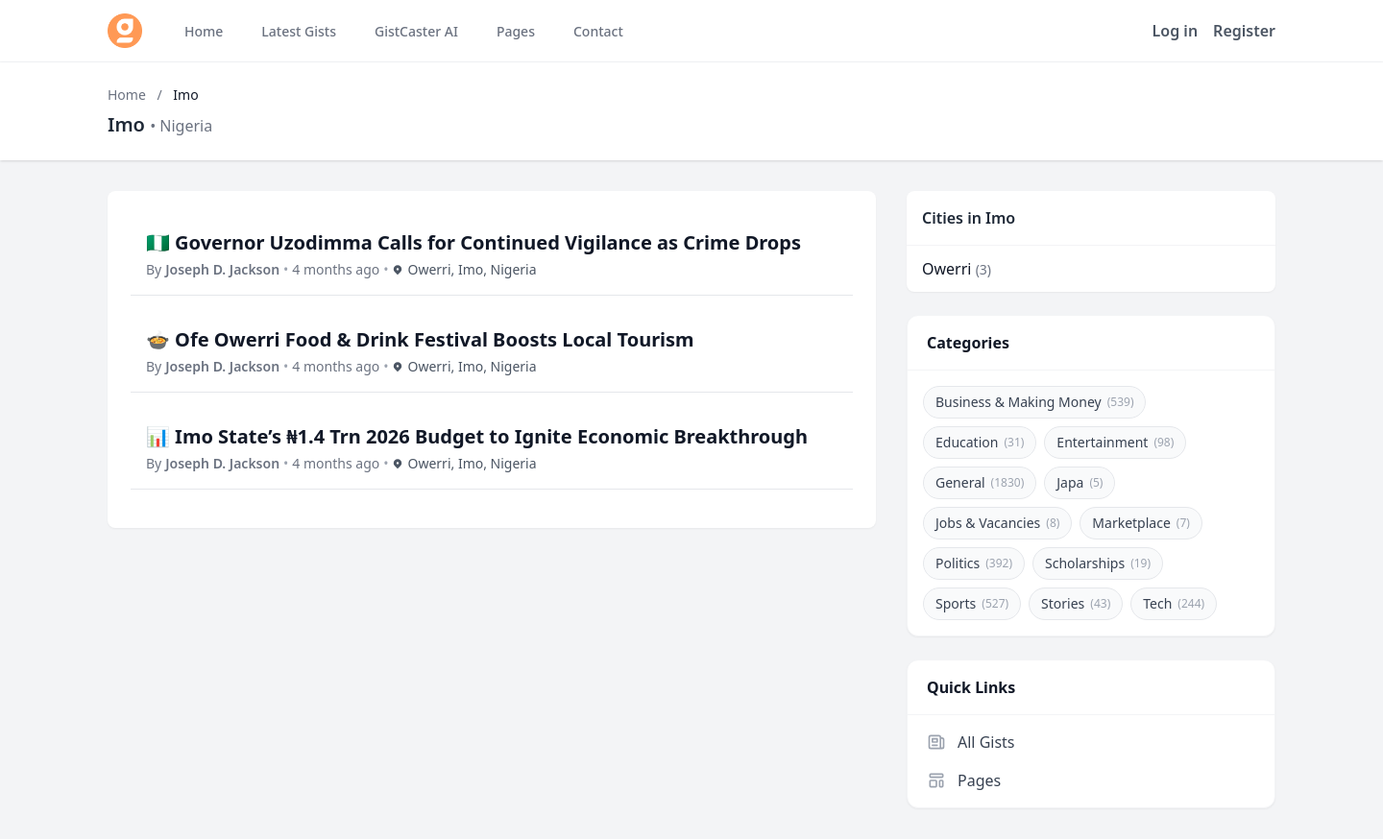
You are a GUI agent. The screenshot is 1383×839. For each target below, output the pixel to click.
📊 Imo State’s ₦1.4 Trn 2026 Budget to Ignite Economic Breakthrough (477, 436)
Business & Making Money (1034, 402)
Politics (973, 563)
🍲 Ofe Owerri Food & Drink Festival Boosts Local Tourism (420, 339)
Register (1244, 30)
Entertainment (1115, 442)
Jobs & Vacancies (997, 523)
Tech (1173, 603)
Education (979, 442)
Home (127, 94)
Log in (1175, 30)
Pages (964, 780)
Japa (1079, 482)
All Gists (971, 742)
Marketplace (1141, 523)
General (979, 482)
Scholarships (1098, 563)
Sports (971, 603)
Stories (1075, 603)
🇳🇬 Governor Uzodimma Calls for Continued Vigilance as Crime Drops (473, 242)
